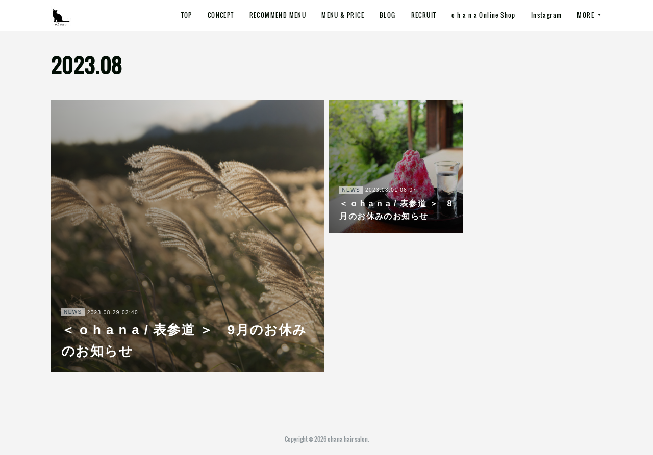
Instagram (546, 15)
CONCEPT (221, 15)
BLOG (388, 15)
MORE (585, 15)
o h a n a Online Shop (483, 15)
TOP (186, 15)
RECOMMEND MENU (278, 15)
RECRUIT (424, 15)
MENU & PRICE (342, 15)
